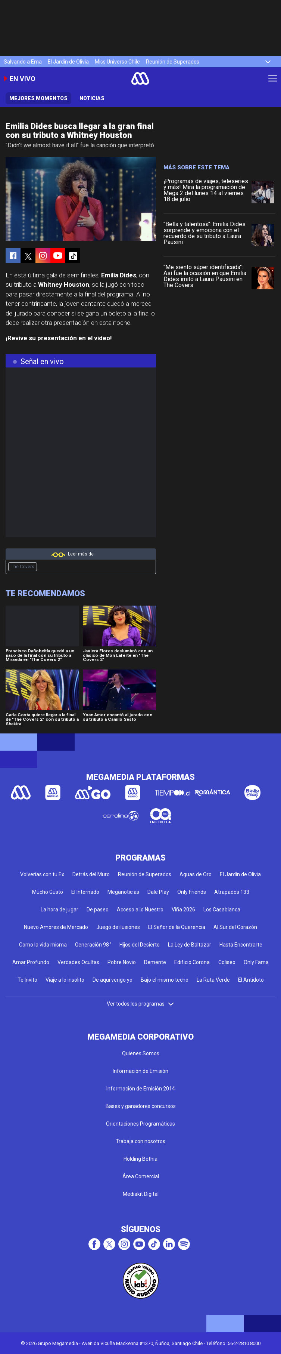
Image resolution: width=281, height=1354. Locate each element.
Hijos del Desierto (139, 945)
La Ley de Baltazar (189, 945)
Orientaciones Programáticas (140, 1124)
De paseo (98, 910)
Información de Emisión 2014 (140, 1089)
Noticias (91, 98)
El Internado (85, 892)
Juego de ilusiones (118, 927)
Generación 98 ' (93, 945)
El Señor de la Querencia (176, 927)
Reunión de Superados (172, 62)
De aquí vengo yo (112, 980)
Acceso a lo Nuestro (140, 910)
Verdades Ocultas (78, 962)
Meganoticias (123, 892)
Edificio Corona (192, 962)
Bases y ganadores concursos (141, 1106)
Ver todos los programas (141, 1004)
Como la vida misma (43, 945)
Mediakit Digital (141, 1194)
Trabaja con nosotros (140, 1141)
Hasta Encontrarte (240, 945)
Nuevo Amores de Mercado (56, 927)
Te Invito (27, 980)
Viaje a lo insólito (65, 980)
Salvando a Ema (23, 62)
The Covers (22, 566)
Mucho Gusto (47, 892)
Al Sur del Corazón (235, 927)
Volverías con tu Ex (42, 874)
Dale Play (158, 892)
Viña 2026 (183, 910)
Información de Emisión (140, 1071)
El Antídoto (251, 980)
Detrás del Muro (91, 874)
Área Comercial (140, 1176)
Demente (155, 962)
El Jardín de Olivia (68, 62)
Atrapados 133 (231, 892)
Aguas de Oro (195, 874)
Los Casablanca (221, 910)
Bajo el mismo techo (164, 980)
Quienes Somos (140, 1053)
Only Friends (191, 892)
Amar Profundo (30, 962)
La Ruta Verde (213, 980)
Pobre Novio (121, 962)
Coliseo (226, 962)
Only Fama (256, 962)
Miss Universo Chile (117, 62)
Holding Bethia (140, 1159)
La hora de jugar (59, 910)
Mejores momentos (38, 98)
